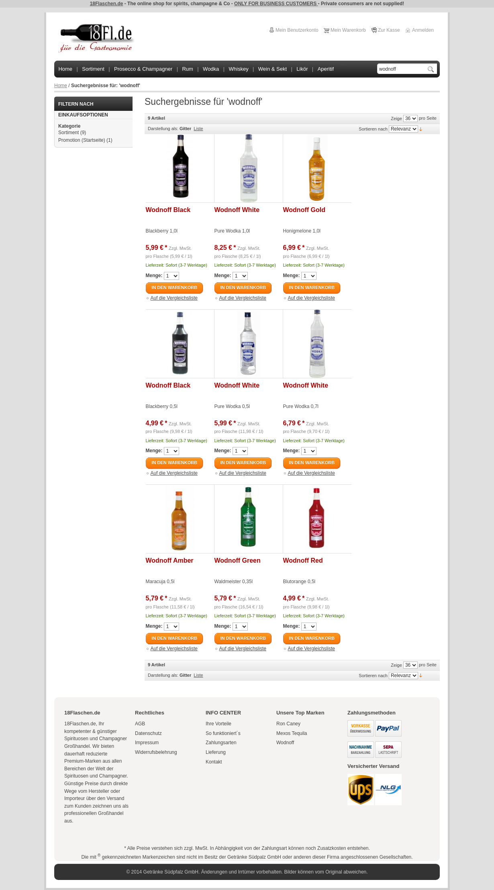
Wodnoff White (237, 209)
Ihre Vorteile (218, 724)
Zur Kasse (389, 30)
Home (60, 85)
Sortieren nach (373, 129)
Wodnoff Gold (304, 209)
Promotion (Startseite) (81, 140)
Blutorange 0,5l (299, 581)
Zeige (396, 118)
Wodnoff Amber (170, 560)
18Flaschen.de (106, 3)
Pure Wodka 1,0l (232, 231)
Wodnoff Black (168, 209)
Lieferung (216, 752)
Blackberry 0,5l (162, 406)
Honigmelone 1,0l (301, 231)
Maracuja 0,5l (160, 581)
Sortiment (68, 132)
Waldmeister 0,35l (233, 581)
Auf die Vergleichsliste (174, 298)
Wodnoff (285, 742)
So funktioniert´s (223, 733)
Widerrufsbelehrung (156, 752)
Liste (198, 128)
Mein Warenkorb (348, 30)
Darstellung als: (163, 128)
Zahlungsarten (221, 742)
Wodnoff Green (237, 560)
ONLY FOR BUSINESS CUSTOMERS (276, 3)
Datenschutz (148, 733)
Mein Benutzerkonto (297, 30)
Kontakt (214, 762)
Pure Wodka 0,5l (232, 406)
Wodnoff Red (303, 560)
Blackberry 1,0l (162, 231)
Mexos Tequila (291, 733)
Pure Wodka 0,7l (301, 406)
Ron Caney (288, 724)
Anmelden (423, 30)
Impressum (147, 742)
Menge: (154, 275)
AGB (140, 724)
